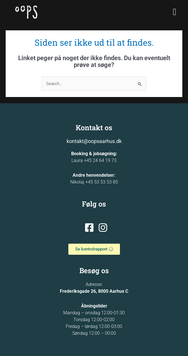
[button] (174, 12)
